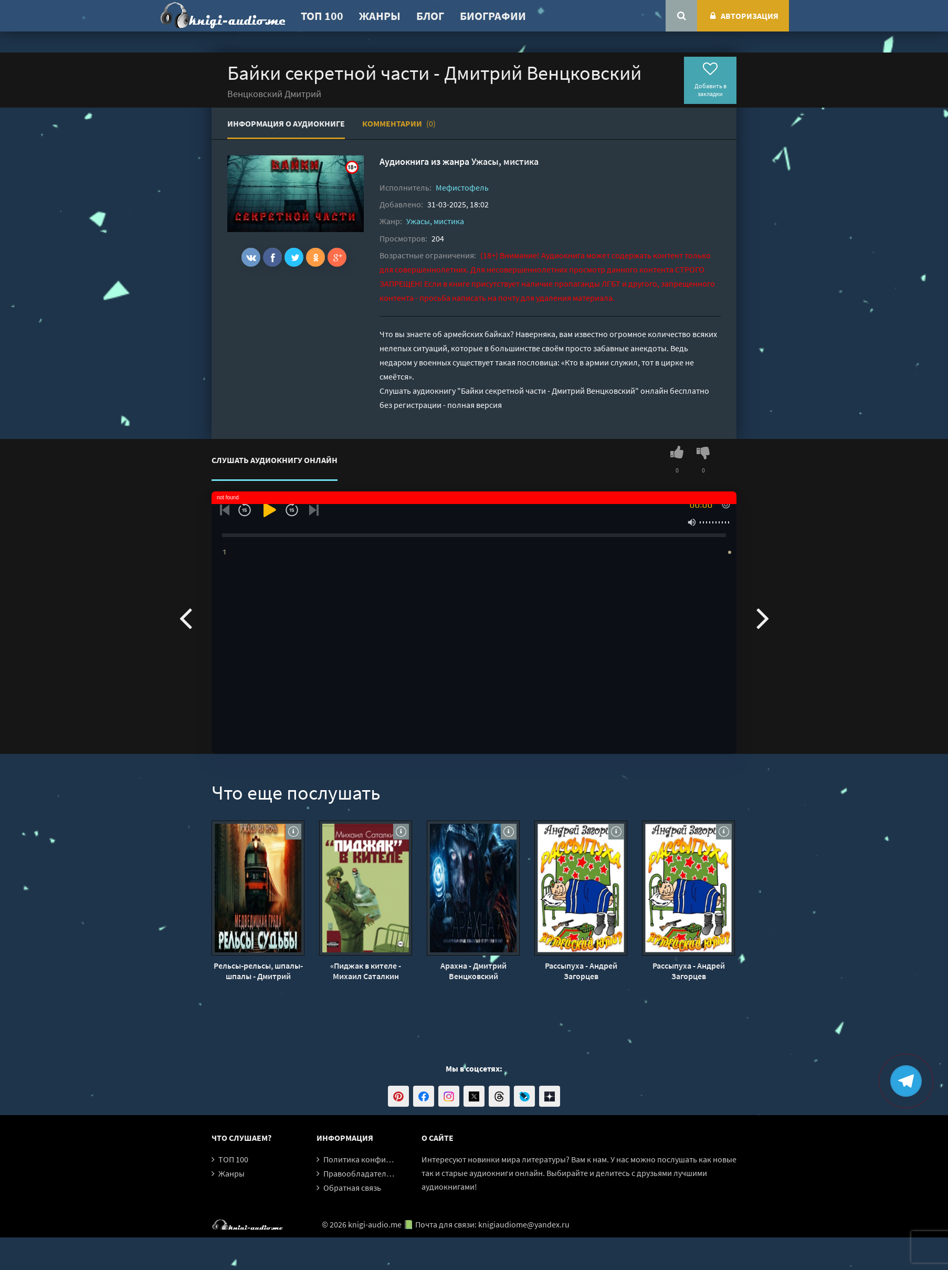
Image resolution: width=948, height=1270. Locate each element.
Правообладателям (359, 1173)
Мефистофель (462, 187)
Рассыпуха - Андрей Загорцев (581, 970)
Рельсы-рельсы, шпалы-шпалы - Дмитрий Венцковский (258, 970)
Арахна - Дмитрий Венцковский (473, 970)
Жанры (380, 15)
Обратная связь (352, 1187)
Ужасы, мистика (505, 161)
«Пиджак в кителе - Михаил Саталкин (365, 970)
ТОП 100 (322, 15)
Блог (430, 15)
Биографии (493, 15)
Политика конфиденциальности (383, 1159)
